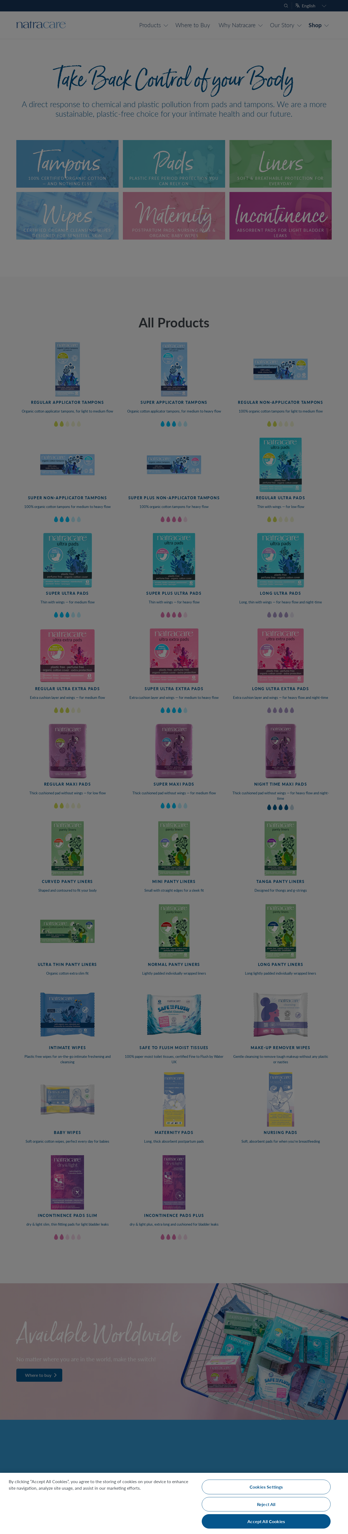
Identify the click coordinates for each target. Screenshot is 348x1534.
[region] (174, 1503)
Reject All (266, 1504)
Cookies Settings (266, 1486)
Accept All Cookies (266, 1521)
